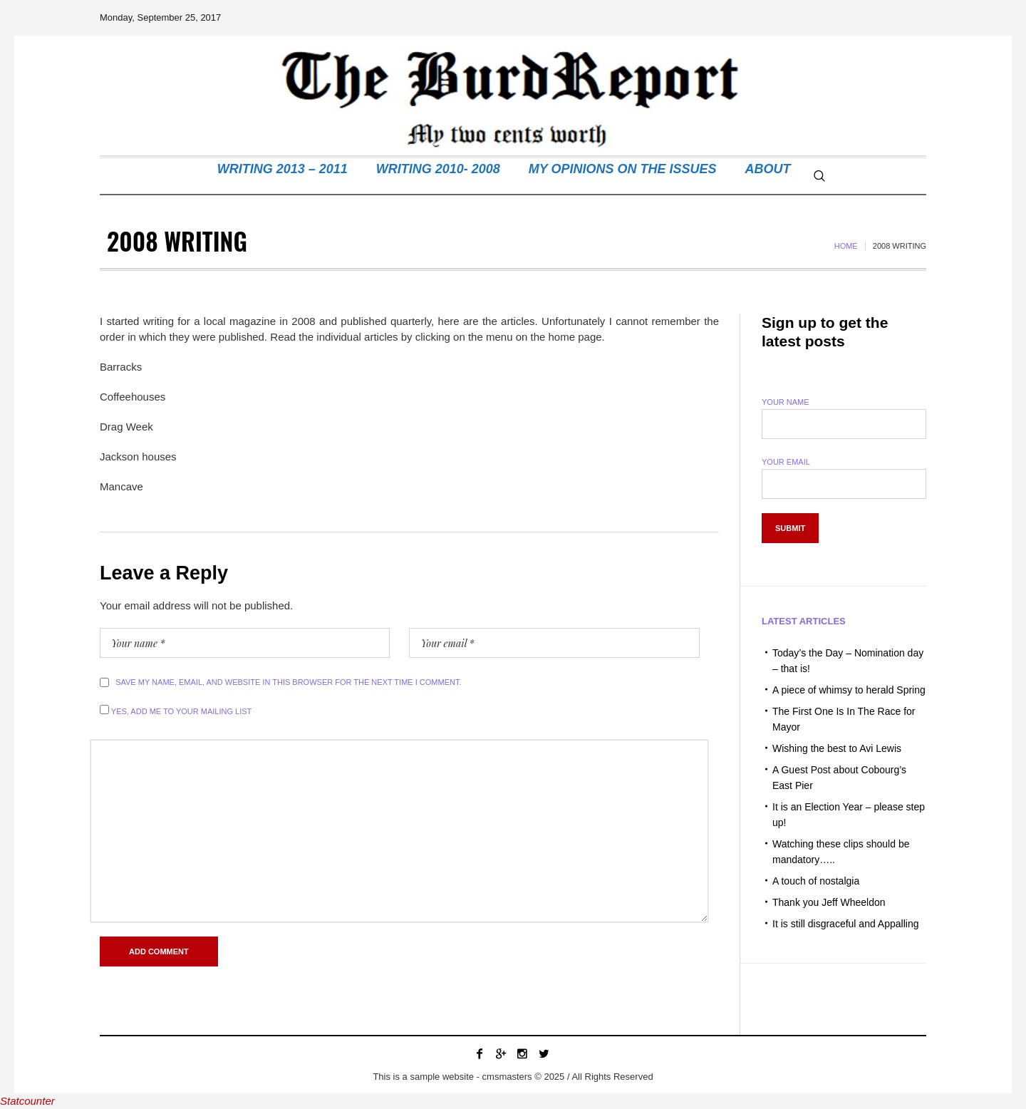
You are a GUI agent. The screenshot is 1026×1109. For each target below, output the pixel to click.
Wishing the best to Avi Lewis (836, 748)
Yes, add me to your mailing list (176, 710)
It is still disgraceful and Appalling (845, 923)
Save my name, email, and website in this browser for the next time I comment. (288, 682)
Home (846, 246)
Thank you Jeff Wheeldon (829, 902)
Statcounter (27, 1101)
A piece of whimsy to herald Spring (849, 690)
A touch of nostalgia (815, 881)
